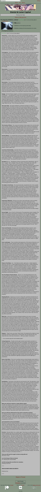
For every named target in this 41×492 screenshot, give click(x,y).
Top (20, 2)
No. (33, 19)
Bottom (23, 2)
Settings (38, 0)
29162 (18, 33)
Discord (22, 485)
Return (16, 2)
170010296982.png (5, 21)
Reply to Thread (20, 477)
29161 (35, 19)
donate (11, 485)
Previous (18, 483)
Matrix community (36, 485)
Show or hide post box (20, 17)
